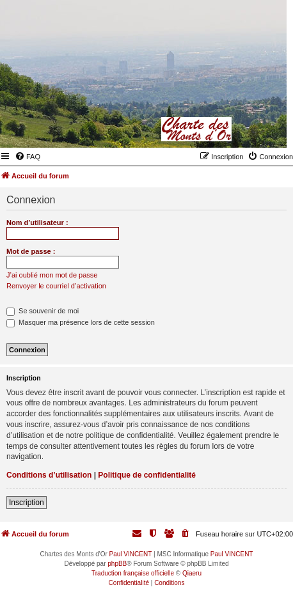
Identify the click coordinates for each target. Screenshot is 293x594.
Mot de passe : (30, 251)
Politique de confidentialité (147, 475)
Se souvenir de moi (42, 311)
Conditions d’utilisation (48, 475)
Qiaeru (192, 573)
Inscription (26, 502)
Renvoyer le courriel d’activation (56, 286)
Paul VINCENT (130, 554)
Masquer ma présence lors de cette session (80, 322)
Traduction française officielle (132, 573)
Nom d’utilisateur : (37, 222)
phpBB (117, 563)
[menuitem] (27, 156)
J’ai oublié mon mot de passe (51, 275)
